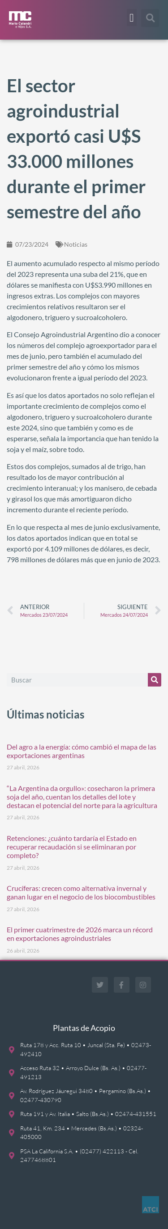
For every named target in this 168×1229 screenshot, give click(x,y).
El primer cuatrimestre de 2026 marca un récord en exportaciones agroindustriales (80, 933)
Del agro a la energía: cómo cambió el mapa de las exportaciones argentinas (81, 750)
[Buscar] (154, 680)
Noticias (75, 244)
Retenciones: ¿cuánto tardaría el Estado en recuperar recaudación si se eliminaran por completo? (72, 846)
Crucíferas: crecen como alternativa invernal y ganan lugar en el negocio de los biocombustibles (81, 892)
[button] (132, 17)
